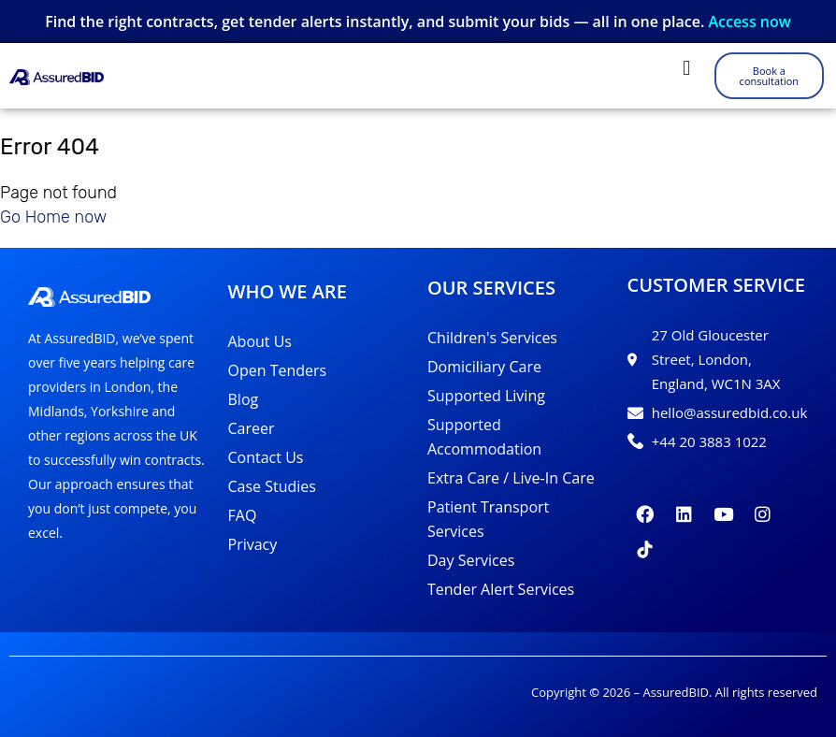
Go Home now (53, 217)
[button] (687, 67)
